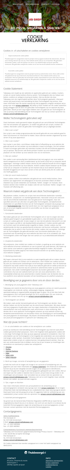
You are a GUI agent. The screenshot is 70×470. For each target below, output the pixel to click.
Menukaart (18, 4)
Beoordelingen (32, 4)
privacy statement (22, 105)
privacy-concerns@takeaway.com (15, 114)
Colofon (48, 467)
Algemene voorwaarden (54, 461)
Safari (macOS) (11, 357)
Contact (45, 4)
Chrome (8, 347)
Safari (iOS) (10, 355)
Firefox (8, 349)
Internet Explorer (12, 351)
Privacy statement (52, 463)
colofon (56, 4)
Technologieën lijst (14, 206)
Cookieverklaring (52, 465)
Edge (7, 353)
